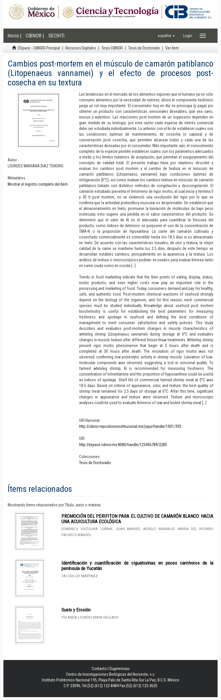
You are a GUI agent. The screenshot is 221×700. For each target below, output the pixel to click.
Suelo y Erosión (76, 610)
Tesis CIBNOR (112, 48)
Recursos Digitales (80, 48)
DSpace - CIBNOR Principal (39, 48)
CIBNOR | (35, 36)
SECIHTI (56, 36)
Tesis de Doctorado (144, 48)
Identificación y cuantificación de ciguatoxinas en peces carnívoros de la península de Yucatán (137, 565)
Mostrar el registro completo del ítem (38, 184)
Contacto (99, 668)
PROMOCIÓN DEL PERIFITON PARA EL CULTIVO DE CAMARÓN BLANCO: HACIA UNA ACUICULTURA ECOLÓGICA (137, 518)
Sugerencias (119, 668)
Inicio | (14, 36)
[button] (166, 36)
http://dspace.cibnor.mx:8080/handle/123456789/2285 (123, 444)
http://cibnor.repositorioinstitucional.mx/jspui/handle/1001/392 (130, 426)
